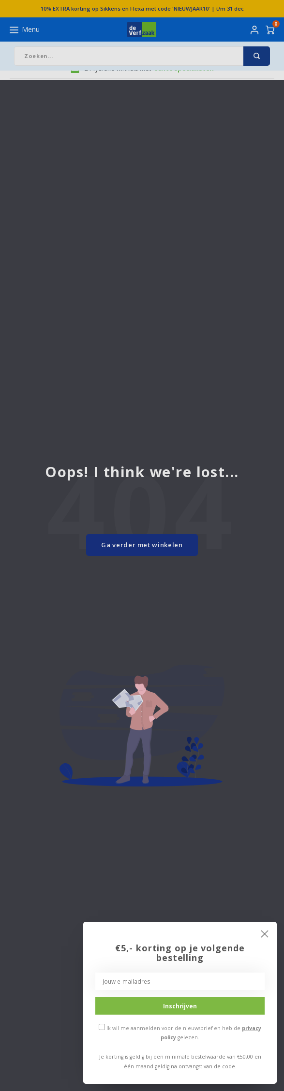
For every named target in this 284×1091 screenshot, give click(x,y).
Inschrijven (180, 1006)
